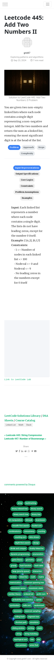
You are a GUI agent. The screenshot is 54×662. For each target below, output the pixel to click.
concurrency (29, 531)
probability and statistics (23, 600)
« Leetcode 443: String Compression (23, 435)
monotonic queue (18, 588)
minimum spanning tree (34, 582)
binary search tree (21, 514)
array (20, 503)
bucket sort (37, 526)
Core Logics (27, 180)
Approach (28, 147)
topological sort (20, 639)
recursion (17, 611)
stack (39, 628)
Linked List (11, 425)
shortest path (20, 622)
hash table (39, 565)
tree (32, 639)
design (36, 543)
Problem (14, 147)
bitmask (29, 520)
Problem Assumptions (27, 192)
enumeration (38, 554)
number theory (14, 594)
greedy (13, 565)
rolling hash (20, 617)
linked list (24, 577)
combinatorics (15, 531)
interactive (37, 571)
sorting (31, 628)
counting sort (20, 537)
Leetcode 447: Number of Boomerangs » (25, 438)
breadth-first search (21, 526)
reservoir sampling (32, 611)
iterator (13, 577)
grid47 (27, 53)
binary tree (36, 514)
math (33, 577)
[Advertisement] (27, 348)
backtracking (30, 503)
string (18, 634)
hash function (25, 565)
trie (38, 639)
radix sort (27, 605)
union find (34, 645)
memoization (15, 582)
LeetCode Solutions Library (22, 415)
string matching (31, 634)
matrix (41, 577)
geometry (30, 560)
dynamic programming (20, 554)
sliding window (18, 628)
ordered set (28, 594)
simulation (34, 622)
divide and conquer (18, 548)
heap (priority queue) (21, 571)
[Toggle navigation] (48, 4)
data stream (34, 537)
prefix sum (41, 594)
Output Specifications (27, 173)
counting (41, 531)
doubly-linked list (36, 548)
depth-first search (22, 543)
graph (39, 560)
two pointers (21, 645)
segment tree (33, 617)
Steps (41, 147)
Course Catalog (25, 420)
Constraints (27, 186)
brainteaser (40, 520)
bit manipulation (15, 520)
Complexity (27, 153)
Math (21, 425)
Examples (27, 198)
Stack (28, 425)
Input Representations (27, 167)
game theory (17, 560)
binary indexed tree (20, 509)
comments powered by (19, 484)
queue (38, 600)
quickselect (14, 605)
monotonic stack (36, 588)
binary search (36, 509)
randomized (39, 605)
